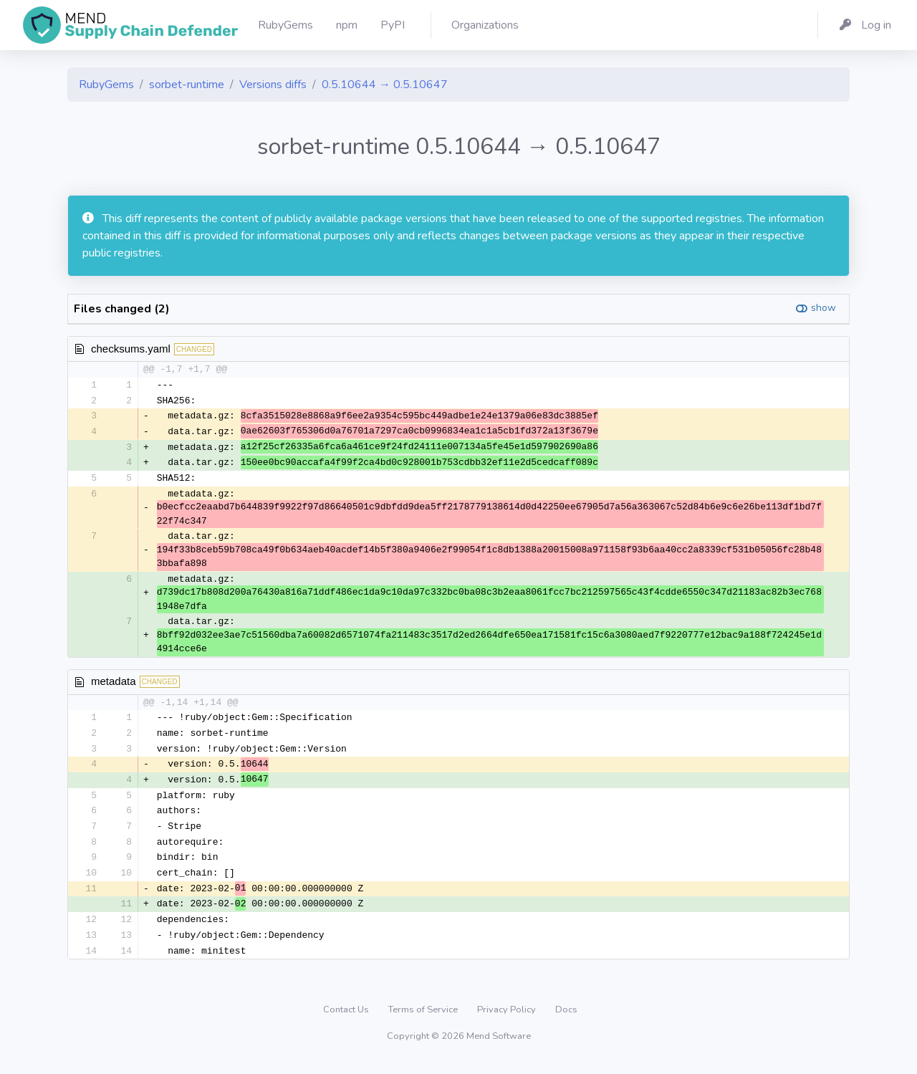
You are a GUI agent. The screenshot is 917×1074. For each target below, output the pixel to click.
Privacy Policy (507, 1020)
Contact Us (347, 1020)
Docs (566, 1020)
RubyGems (106, 84)
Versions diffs (273, 84)
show (823, 308)
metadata (113, 685)
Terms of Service (424, 1020)
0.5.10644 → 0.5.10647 (385, 84)
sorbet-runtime (186, 84)
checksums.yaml (131, 348)
